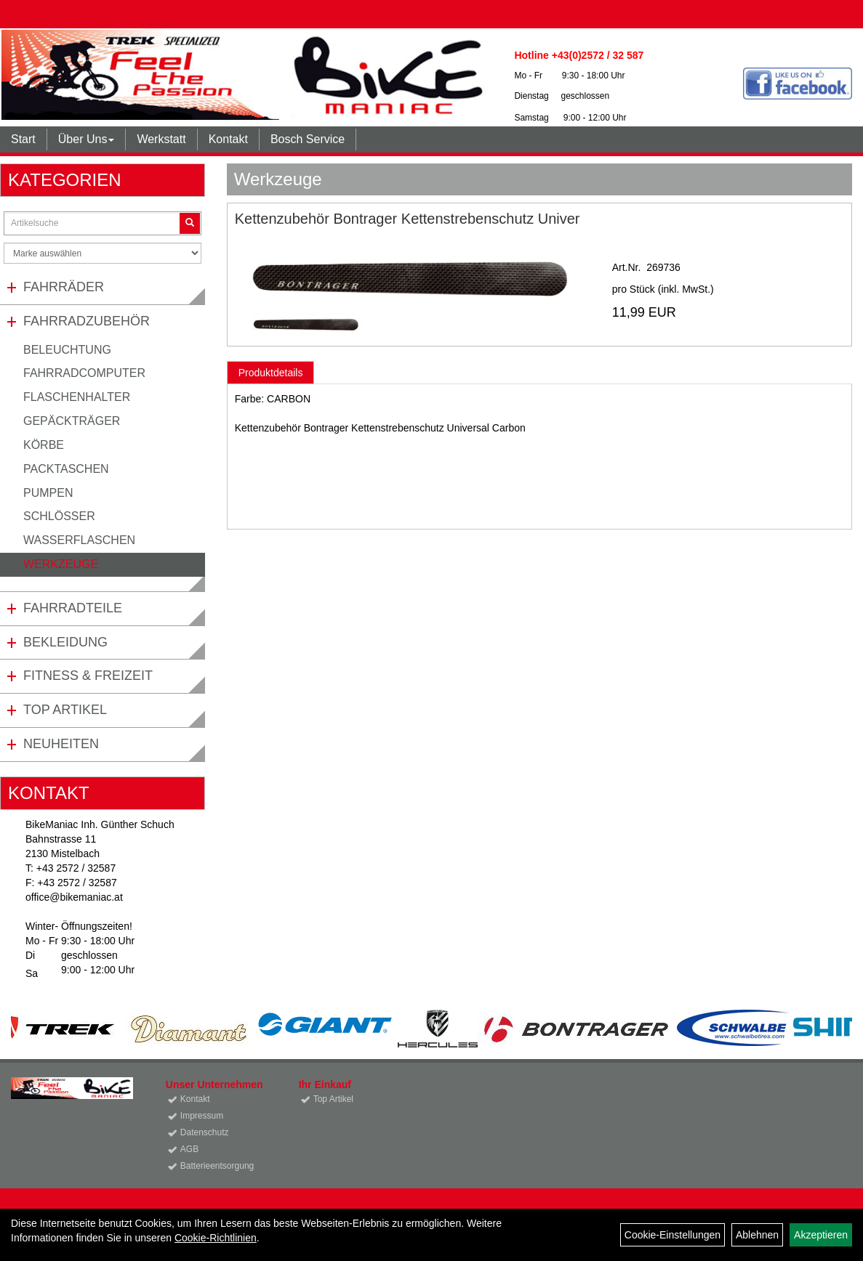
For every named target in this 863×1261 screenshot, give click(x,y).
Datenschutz (204, 1132)
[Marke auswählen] (102, 253)
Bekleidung (65, 642)
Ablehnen (757, 1235)
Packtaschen (66, 469)
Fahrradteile (72, 608)
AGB (189, 1149)
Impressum (201, 1116)
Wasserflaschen (79, 540)
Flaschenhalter (76, 397)
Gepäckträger (71, 421)
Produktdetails (270, 372)
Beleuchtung (67, 350)
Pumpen (48, 493)
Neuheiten (61, 744)
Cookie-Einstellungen (672, 1235)
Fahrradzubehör (86, 321)
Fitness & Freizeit (88, 675)
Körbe (43, 445)
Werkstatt (161, 139)
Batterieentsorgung (217, 1166)
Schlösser (59, 516)
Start (23, 139)
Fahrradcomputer (84, 373)
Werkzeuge (60, 564)
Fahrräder (63, 287)
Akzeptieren (821, 1235)
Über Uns (86, 139)
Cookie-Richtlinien (215, 1238)
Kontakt (228, 139)
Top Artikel (65, 709)
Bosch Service (307, 139)
